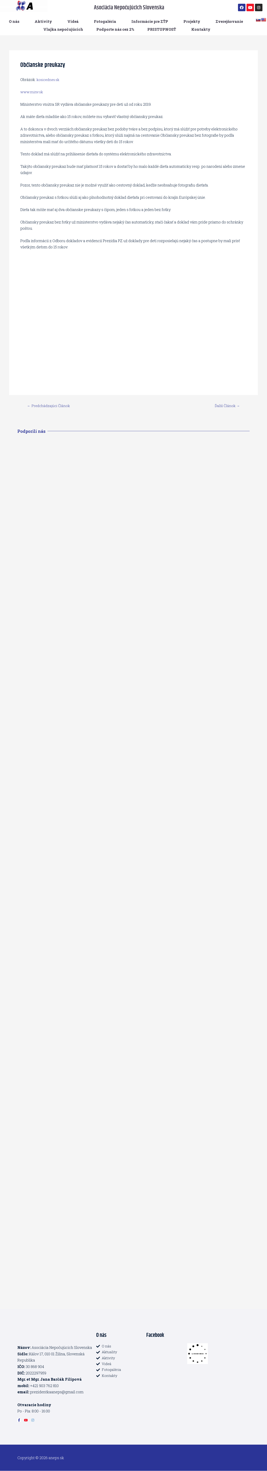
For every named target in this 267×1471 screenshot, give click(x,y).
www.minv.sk (32, 91)
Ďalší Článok (226, 405)
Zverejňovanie (229, 21)
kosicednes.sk (48, 79)
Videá (73, 21)
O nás (14, 21)
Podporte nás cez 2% (115, 29)
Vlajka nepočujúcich (63, 29)
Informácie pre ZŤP (149, 21)
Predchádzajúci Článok (50, 405)
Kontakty (200, 29)
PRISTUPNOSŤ (161, 29)
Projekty (191, 21)
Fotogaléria (105, 21)
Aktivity (43, 21)
